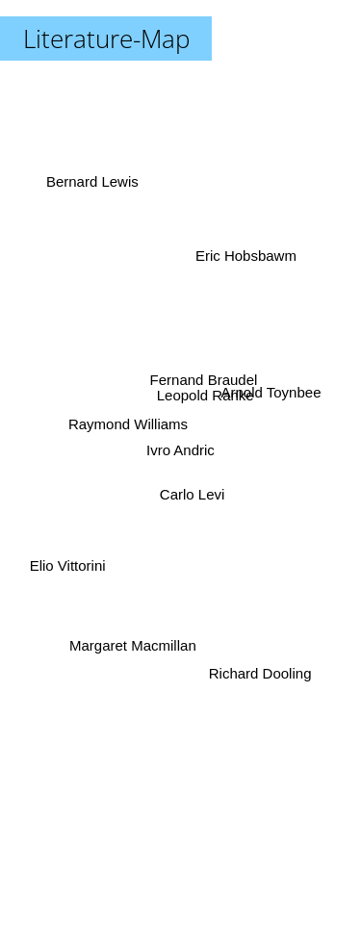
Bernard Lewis (91, 187)
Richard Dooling (260, 672)
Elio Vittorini (67, 563)
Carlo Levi (193, 494)
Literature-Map (106, 38)
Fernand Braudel (203, 380)
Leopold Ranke (206, 396)
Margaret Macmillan (132, 643)
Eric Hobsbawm (246, 256)
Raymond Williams (128, 423)
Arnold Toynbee (271, 394)
